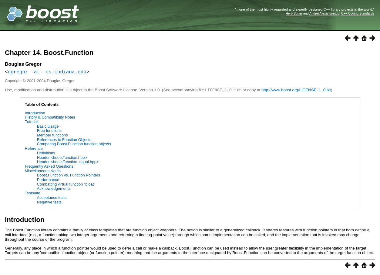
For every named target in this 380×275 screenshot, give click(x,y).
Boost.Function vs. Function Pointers (68, 176)
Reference (34, 149)
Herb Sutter (294, 13)
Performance (48, 180)
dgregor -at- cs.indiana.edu (47, 72)
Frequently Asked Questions (49, 167)
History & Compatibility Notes (50, 118)
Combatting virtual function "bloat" (66, 185)
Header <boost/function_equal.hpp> (68, 162)
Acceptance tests (51, 198)
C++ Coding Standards (357, 13)
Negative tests (49, 203)
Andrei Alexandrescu (324, 13)
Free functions (49, 131)
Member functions (52, 136)
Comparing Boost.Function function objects (74, 145)
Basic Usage (48, 127)
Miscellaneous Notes (43, 171)
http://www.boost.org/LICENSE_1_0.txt (296, 91)
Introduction (35, 114)
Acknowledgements (54, 189)
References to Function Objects (64, 140)
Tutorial (31, 122)
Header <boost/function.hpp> (62, 158)
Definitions (46, 154)
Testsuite (32, 194)
